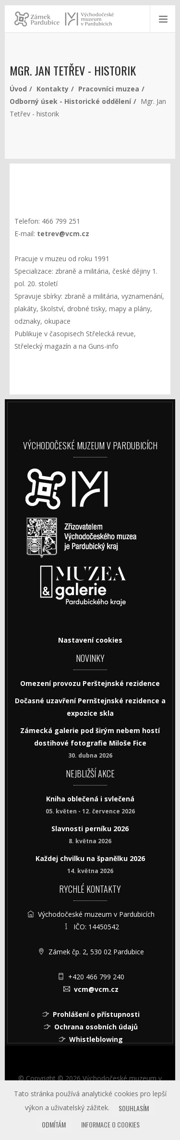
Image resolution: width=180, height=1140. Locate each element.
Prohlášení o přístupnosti (96, 1014)
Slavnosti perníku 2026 (90, 828)
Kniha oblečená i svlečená (90, 798)
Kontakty (52, 88)
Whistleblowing (96, 1039)
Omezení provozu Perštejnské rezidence (90, 683)
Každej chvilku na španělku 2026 (90, 858)
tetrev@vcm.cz (63, 233)
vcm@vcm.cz (96, 989)
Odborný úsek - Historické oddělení (70, 101)
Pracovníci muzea (108, 88)
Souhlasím (134, 1108)
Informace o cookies (110, 1124)
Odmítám (54, 1124)
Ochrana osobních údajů (96, 1026)
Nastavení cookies (90, 640)
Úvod (18, 88)
